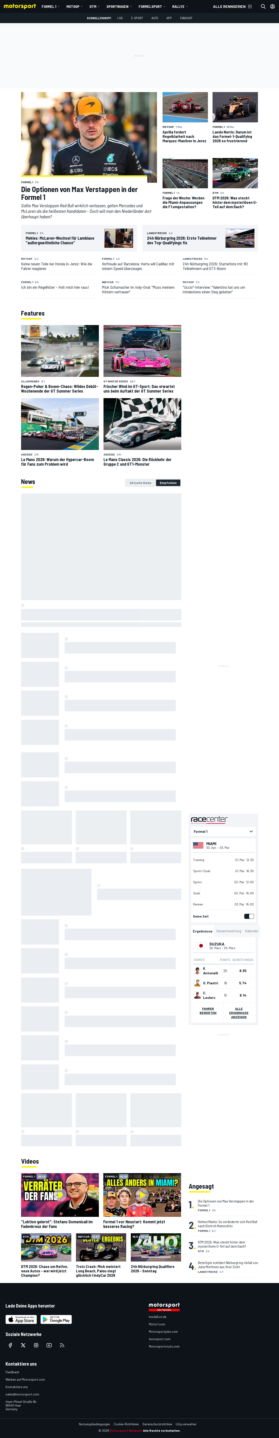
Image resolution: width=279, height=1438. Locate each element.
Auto (154, 18)
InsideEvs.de (157, 1317)
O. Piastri (210, 983)
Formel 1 (49, 6)
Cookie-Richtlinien (126, 1424)
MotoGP (72, 6)
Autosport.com (159, 1339)
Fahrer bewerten (208, 1011)
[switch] (248, 916)
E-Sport (137, 18)
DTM (93, 6)
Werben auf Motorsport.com (25, 1379)
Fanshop (186, 18)
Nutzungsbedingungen (94, 1424)
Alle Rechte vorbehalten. (162, 1430)
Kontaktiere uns (17, 1387)
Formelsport (150, 6)
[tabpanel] (101, 819)
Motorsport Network (126, 1430)
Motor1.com (157, 1324)
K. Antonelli (210, 970)
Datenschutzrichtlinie (157, 1424)
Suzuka (216, 944)
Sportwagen (118, 6)
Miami (211, 843)
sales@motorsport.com (22, 1394)
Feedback (12, 1372)
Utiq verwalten (186, 1424)
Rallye (178, 6)
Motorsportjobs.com (163, 1331)
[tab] (140, 483)
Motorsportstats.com (164, 1346)
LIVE (120, 18)
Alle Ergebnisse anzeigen (238, 1013)
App (169, 18)
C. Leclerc (209, 995)
